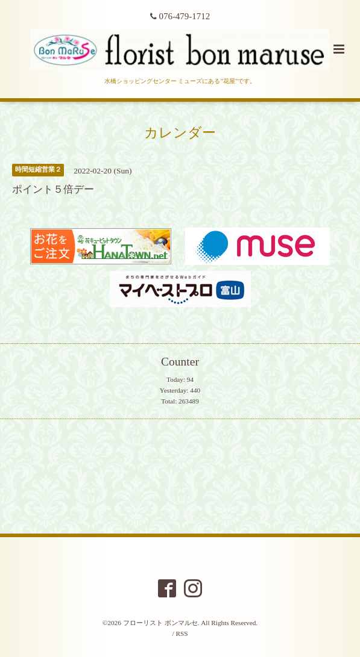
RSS (181, 633)
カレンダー (180, 132)
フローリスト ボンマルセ (160, 622)
